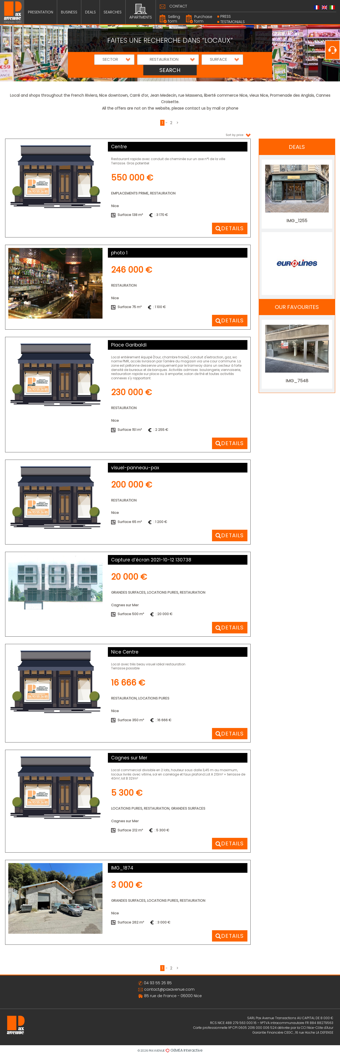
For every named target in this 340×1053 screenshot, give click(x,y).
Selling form (174, 19)
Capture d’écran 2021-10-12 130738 (151, 560)
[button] (114, 60)
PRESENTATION (40, 12)
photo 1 (119, 253)
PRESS (225, 16)
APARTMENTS (140, 12)
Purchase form (203, 19)
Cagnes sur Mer (129, 758)
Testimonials (232, 21)
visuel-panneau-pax (135, 467)
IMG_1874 (122, 868)
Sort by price (238, 135)
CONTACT (178, 6)
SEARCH (169, 70)
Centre (119, 146)
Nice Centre (124, 652)
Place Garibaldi (129, 345)
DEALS (90, 12)
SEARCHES (113, 12)
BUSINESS (69, 12)
